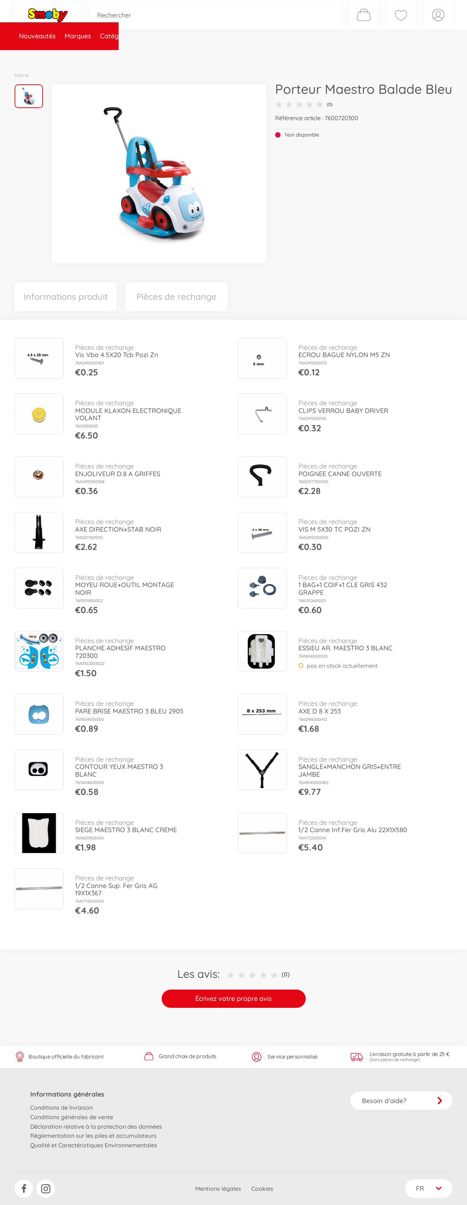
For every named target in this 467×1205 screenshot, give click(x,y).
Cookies (262, 1188)
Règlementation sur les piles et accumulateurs (93, 1135)
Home (22, 75)
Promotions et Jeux (270, 56)
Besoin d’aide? (402, 1101)
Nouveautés (37, 56)
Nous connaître (332, 56)
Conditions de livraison (61, 1107)
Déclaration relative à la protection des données (96, 1126)
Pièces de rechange (172, 56)
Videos (221, 56)
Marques (78, 56)
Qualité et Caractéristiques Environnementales (93, 1145)
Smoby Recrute (409, 56)
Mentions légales (218, 1188)
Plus (370, 56)
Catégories (117, 56)
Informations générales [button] (67, 1094)
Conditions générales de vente (71, 1117)
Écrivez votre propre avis (233, 998)
